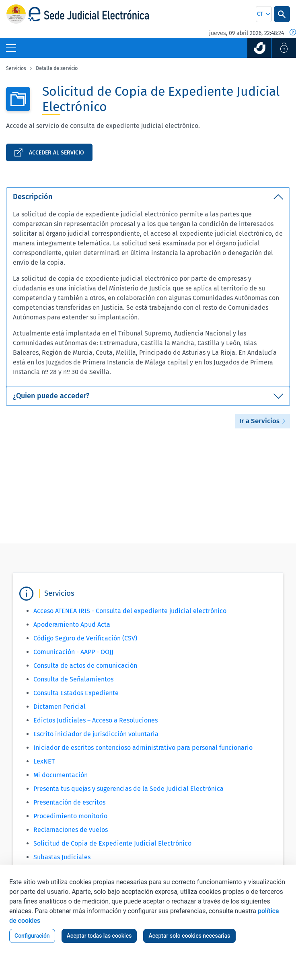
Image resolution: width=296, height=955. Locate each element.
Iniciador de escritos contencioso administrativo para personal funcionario (143, 747)
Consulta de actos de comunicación (85, 665)
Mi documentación (60, 775)
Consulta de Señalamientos (73, 679)
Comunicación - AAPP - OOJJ (73, 652)
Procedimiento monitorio (70, 816)
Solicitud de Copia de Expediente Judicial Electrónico (112, 843)
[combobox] (264, 14)
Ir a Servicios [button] (262, 421)
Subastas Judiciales (61, 857)
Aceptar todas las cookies (99, 935)
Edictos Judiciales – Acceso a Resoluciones (95, 720)
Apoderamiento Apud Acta (71, 624)
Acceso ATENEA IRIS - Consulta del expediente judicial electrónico (129, 611)
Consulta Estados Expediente (76, 693)
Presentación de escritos (69, 802)
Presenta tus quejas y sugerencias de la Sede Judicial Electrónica (128, 788)
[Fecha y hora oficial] (293, 33)
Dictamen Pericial (59, 706)
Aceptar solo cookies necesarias (189, 935)
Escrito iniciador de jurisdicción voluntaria (95, 734)
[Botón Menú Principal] (11, 48)
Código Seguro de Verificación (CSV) (85, 638)
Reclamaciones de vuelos (70, 830)
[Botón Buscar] (282, 14)
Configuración (32, 935)
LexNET (44, 761)
